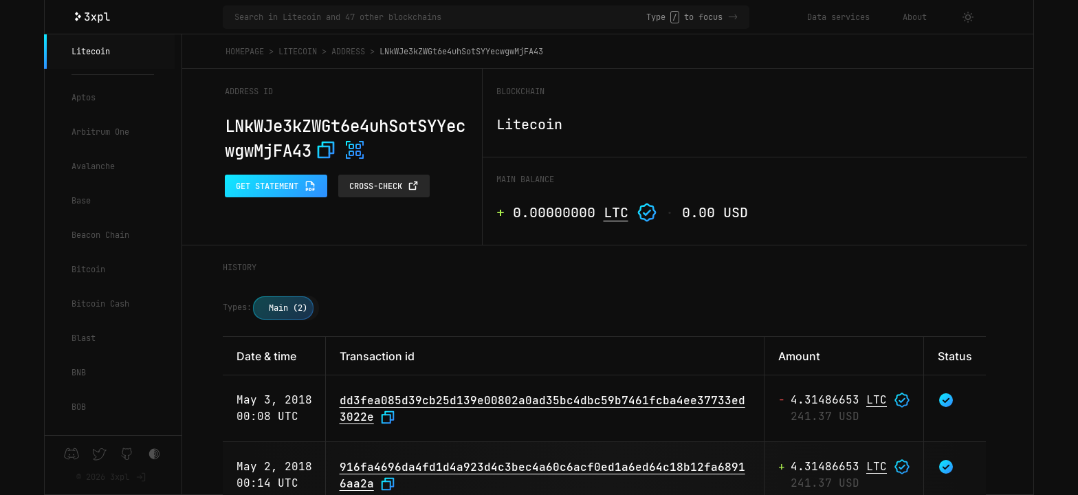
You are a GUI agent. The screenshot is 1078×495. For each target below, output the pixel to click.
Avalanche (93, 166)
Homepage (245, 51)
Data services (838, 17)
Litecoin (91, 51)
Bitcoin (88, 269)
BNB (79, 372)
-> (733, 17)
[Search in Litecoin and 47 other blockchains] (440, 17)
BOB (79, 407)
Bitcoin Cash (100, 303)
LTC (616, 212)
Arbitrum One (100, 132)
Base (81, 200)
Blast (84, 338)
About (915, 17)
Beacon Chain (100, 235)
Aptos (84, 97)
